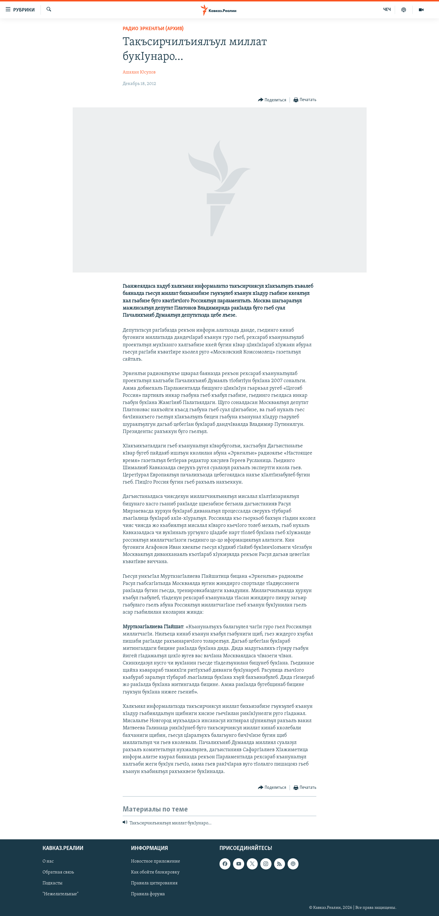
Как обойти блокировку (155, 872)
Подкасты (52, 883)
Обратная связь (58, 872)
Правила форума (148, 894)
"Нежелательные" (60, 894)
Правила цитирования (154, 883)
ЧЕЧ (387, 9)
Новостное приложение (155, 861)
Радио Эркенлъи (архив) (153, 29)
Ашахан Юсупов (139, 72)
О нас (48, 861)
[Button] (272, 100)
